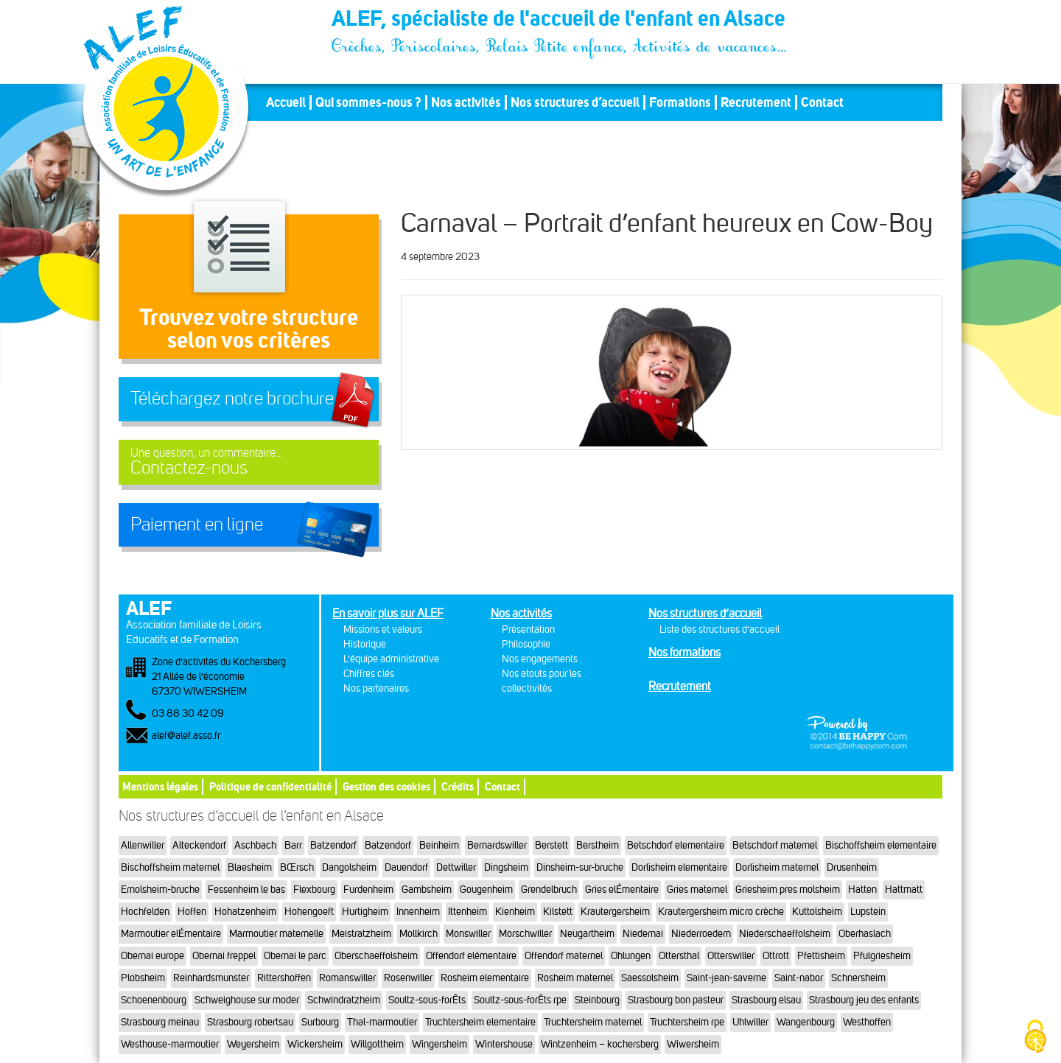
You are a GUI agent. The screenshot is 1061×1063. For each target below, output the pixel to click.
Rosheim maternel (575, 978)
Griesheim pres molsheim (787, 889)
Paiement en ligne (196, 524)
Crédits (457, 786)
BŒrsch (297, 867)
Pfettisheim (821, 956)
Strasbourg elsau (766, 1000)
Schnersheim (858, 978)
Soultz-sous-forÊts (427, 1000)
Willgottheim (377, 1044)
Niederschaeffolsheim (784, 933)
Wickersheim (315, 1044)
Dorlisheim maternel (777, 867)
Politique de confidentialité (270, 786)
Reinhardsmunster (211, 978)
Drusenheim (852, 867)
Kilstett (557, 911)
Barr (293, 845)
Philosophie (526, 644)
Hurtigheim (365, 911)
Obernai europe (152, 956)
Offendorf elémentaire (471, 956)
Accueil (286, 102)
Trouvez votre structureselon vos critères (248, 328)
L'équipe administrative (391, 659)
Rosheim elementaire (485, 978)
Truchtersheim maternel (593, 1022)
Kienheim (515, 911)
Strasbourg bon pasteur (676, 1000)
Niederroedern (701, 933)
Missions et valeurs (382, 629)
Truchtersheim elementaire (480, 1022)
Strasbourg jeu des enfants (864, 1000)
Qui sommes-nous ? (368, 102)
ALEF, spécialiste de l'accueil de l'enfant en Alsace (560, 20)
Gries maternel (697, 889)
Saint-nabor (798, 978)
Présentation (528, 629)
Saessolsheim (650, 978)
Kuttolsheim (817, 911)
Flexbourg (314, 889)
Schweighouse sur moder (247, 1000)
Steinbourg (597, 1000)
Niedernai (643, 933)
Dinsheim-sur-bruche (579, 867)
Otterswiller (730, 956)
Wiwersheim (693, 1044)
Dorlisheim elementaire (679, 867)
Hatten (862, 889)
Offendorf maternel (564, 956)
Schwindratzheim (343, 1000)
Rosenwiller (408, 978)
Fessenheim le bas (246, 889)
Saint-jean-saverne (726, 978)
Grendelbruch (549, 889)
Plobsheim (143, 978)
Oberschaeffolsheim (376, 956)
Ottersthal (679, 956)
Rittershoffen (284, 978)
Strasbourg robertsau (250, 1022)
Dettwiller (456, 867)
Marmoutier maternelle (276, 933)
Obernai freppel (224, 956)
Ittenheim (467, 911)
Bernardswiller (497, 845)
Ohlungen (631, 956)
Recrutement (756, 102)
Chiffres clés (368, 673)
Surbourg (320, 1022)
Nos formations (684, 652)
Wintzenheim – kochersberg (600, 1044)
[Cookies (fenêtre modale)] (1035, 1037)
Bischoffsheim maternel (170, 867)
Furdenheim (368, 889)
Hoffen (192, 911)
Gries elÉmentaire (622, 889)
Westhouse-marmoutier (170, 1044)
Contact (822, 102)
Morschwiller (525, 933)
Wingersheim (439, 1044)
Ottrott (776, 956)
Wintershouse (504, 1044)
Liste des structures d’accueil (719, 629)
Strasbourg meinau (160, 1022)
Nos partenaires (376, 688)
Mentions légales (160, 786)
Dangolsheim (349, 867)
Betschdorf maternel (774, 845)
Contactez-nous (248, 462)
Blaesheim (250, 867)
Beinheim (439, 845)
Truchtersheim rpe (687, 1022)
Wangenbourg (806, 1022)
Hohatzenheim (245, 911)
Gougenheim (486, 889)
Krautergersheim (615, 911)
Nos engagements (540, 659)
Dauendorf (406, 867)
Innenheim (418, 911)
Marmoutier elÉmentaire (171, 933)
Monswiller (468, 933)
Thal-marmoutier (382, 1022)
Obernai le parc (295, 956)
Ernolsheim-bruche (160, 889)
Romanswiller (347, 978)
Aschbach (255, 845)
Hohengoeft (309, 911)
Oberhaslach (864, 933)
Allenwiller (142, 845)
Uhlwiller (750, 1022)
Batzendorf (333, 845)
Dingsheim (506, 867)
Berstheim (597, 845)
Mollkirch (418, 933)
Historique (364, 644)
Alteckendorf (199, 845)
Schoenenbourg (153, 1000)
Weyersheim (253, 1044)
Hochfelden (145, 911)
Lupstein (868, 911)
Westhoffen (867, 1022)
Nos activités (466, 102)
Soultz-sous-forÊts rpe (520, 1000)
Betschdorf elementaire (675, 845)
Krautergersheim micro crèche (721, 911)
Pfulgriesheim (882, 956)
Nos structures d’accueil (575, 102)
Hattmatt (903, 889)
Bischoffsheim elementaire (880, 845)
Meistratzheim (361, 933)
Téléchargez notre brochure (232, 398)
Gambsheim (427, 889)
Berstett (551, 845)
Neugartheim (587, 933)
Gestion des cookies (386, 786)
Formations (680, 102)
